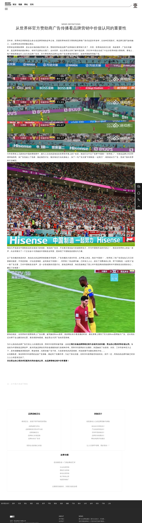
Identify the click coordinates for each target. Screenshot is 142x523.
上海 (109, 503)
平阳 (49, 503)
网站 (26, 4)
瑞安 (31, 503)
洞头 (25, 503)
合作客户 (61, 521)
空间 (32, 4)
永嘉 (37, 503)
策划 (14, 4)
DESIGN (8, 4)
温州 (13, 503)
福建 (67, 503)
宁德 (103, 503)
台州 (85, 503)
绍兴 (97, 503)
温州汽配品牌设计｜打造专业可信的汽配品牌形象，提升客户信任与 (99, 521)
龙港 (61, 503)
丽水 (79, 503)
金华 (91, 503)
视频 (20, 4)
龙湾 (43, 503)
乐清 (19, 503)
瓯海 (55, 503)
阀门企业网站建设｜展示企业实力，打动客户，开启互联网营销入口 (99, 519)
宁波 (73, 503)
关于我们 (61, 519)
